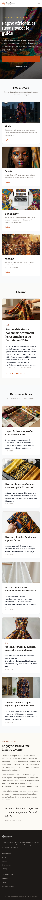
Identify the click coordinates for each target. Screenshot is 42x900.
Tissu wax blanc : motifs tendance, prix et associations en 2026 (21, 590)
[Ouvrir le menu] (39, 4)
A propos (5, 879)
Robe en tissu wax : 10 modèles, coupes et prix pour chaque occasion (20, 650)
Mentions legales (8, 886)
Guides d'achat (21, 66)
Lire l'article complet (15, 373)
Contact (4, 882)
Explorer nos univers (21, 59)
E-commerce (6, 865)
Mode (4, 857)
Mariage (5, 869)
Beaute (4, 861)
